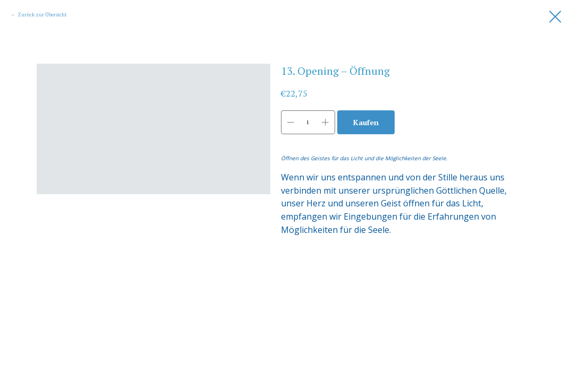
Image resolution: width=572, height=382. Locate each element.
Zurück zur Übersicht (42, 14)
